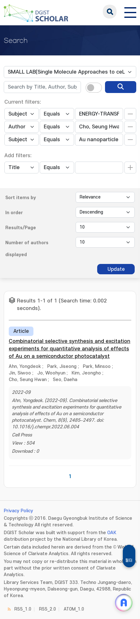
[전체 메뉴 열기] (130, 12)
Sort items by (20, 197)
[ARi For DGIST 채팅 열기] (123, 602)
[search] (120, 87)
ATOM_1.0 (74, 609)
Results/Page (20, 227)
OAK (111, 532)
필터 (129, 560)
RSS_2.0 (47, 609)
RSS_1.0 (22, 609)
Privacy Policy (18, 510)
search (110, 11)
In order (14, 212)
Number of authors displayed (26, 248)
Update (116, 269)
